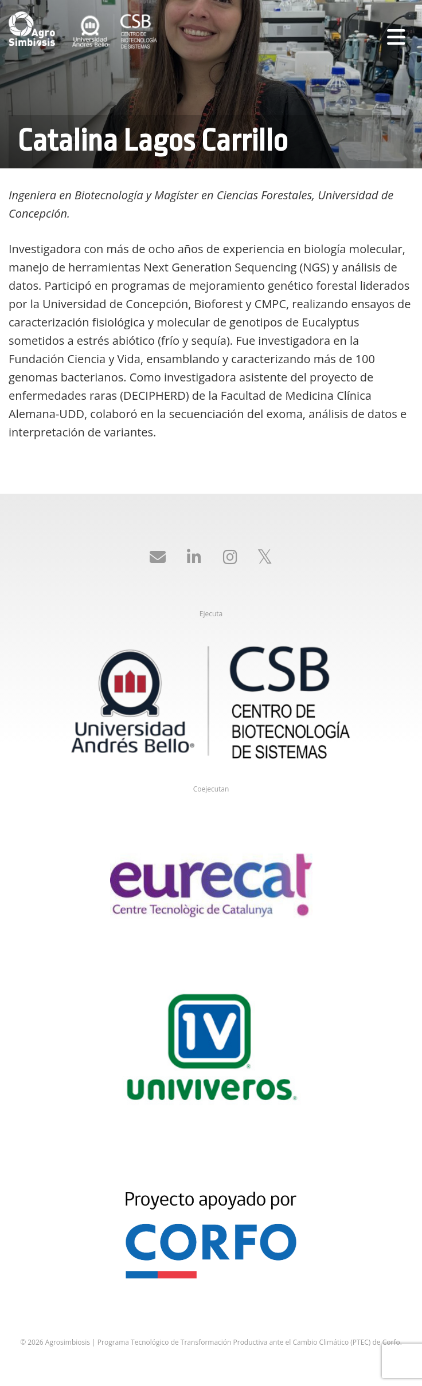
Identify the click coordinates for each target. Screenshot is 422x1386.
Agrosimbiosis (34, 28)
